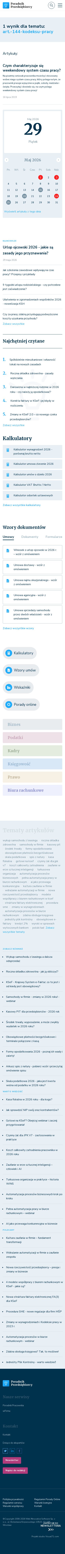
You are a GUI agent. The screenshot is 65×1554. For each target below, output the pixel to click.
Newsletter (11, 1460)
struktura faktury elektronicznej (24, 903)
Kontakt (6, 1434)
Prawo (14, 777)
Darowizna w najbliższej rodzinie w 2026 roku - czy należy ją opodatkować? (34, 389)
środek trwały (13, 849)
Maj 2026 (32, 160)
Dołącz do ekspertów (14, 1442)
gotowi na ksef (25, 861)
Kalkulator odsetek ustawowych (33, 495)
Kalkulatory (19, 653)
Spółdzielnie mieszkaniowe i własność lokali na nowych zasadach (32, 362)
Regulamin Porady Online (47, 1499)
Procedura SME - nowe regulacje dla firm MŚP (34, 1311)
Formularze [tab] (54, 537)
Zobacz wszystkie (14, 324)
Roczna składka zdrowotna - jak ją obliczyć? (32, 972)
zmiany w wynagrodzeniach (28, 907)
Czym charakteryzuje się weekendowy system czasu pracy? (32, 68)
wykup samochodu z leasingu (20, 840)
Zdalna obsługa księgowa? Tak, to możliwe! (32, 1352)
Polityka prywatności (13, 1499)
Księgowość (19, 764)
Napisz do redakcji (15, 1470)
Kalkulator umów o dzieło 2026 (33, 474)
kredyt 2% (21, 924)
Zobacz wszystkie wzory (18, 628)
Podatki (15, 737)
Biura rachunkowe (26, 790)
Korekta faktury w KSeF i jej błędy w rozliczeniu (32, 403)
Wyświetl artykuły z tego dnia (22, 211)
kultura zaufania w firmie (37, 886)
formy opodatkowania (39, 849)
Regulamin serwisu (12, 1502)
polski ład (38, 928)
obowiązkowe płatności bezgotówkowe (29, 853)
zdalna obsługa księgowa (38, 915)
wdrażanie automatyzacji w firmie (25, 890)
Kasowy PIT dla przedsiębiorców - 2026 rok (33, 1012)
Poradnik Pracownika (13, 1405)
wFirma (6, 1411)
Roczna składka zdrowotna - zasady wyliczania (32, 376)
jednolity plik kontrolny (19, 919)
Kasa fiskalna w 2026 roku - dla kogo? (29, 1099)
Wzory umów (20, 670)
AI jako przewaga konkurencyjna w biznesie (31, 1224)
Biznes (14, 724)
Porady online (20, 704)
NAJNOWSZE (9, 241)
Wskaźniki (17, 687)
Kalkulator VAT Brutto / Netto (32, 485)
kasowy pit (53, 844)
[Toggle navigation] (60, 5)
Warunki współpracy (13, 1506)
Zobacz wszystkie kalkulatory (21, 505)
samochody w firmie (31, 844)
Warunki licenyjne (43, 1502)
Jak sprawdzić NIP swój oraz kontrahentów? (32, 1110)
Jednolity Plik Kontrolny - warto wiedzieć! (31, 1362)
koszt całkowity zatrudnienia (27, 865)
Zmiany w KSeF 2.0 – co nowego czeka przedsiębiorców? (33, 417)
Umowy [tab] (8, 537)
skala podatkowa (15, 857)
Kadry (14, 750)
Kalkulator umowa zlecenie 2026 (34, 464)
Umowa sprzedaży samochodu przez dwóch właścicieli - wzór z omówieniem (33, 614)
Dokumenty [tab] (29, 537)
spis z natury (37, 857)
